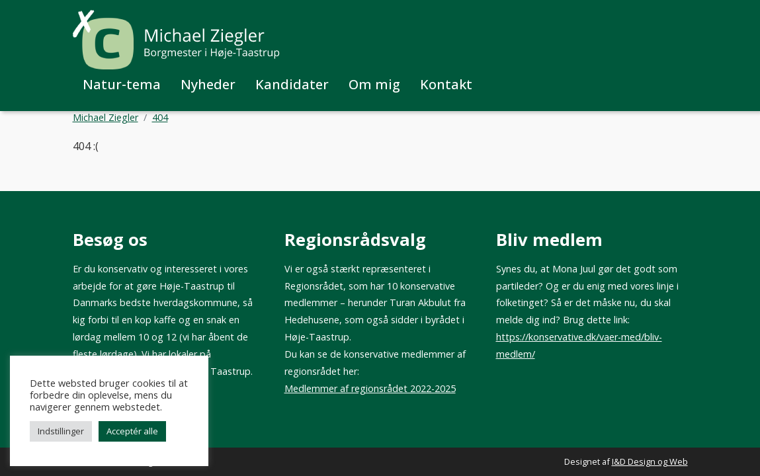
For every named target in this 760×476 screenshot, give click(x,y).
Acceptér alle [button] (132, 431)
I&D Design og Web (650, 461)
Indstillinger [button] (61, 431)
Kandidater (292, 84)
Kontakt (446, 84)
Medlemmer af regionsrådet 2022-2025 (370, 388)
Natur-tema (122, 84)
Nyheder (208, 84)
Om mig (374, 84)
